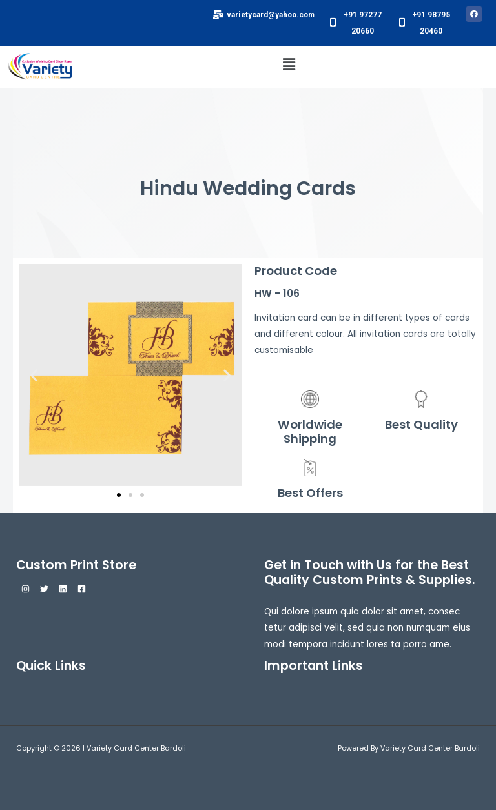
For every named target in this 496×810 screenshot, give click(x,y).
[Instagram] (25, 589)
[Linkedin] (63, 589)
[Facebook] (81, 589)
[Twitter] (44, 589)
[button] (289, 64)
